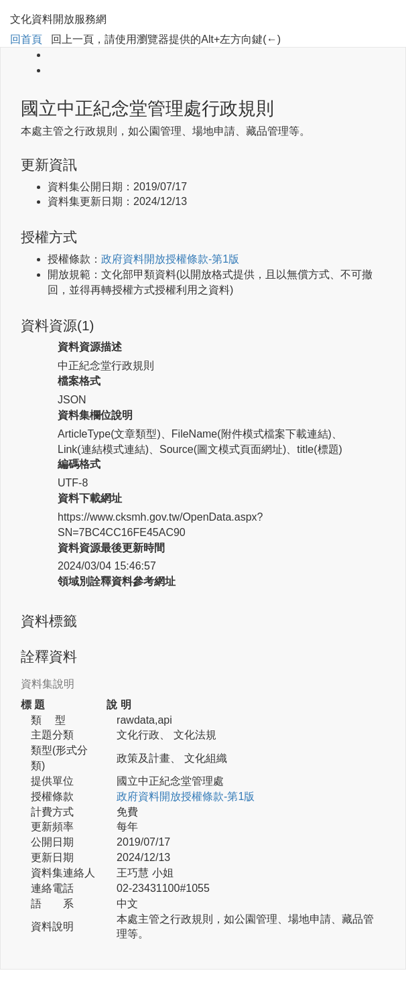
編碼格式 (79, 464)
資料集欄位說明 (95, 415)
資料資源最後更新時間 (111, 547)
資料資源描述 (90, 346)
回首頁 (26, 39)
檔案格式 (79, 381)
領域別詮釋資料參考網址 (117, 581)
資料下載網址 (90, 498)
